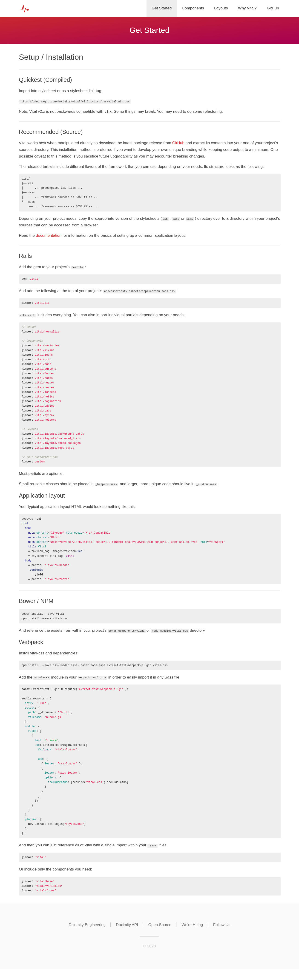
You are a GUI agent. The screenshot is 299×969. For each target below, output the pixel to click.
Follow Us (221, 925)
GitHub (273, 8)
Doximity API (127, 925)
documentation (49, 235)
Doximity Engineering (87, 925)
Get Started (162, 8)
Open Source (159, 925)
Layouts (221, 8)
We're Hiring (192, 925)
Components (193, 8)
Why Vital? (247, 8)
